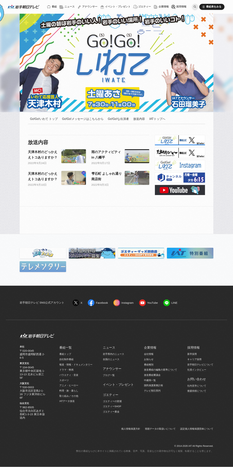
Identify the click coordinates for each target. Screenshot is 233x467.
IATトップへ (157, 118)
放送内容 (139, 118)
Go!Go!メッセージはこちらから (83, 118)
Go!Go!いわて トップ (44, 118)
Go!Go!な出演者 (118, 118)
